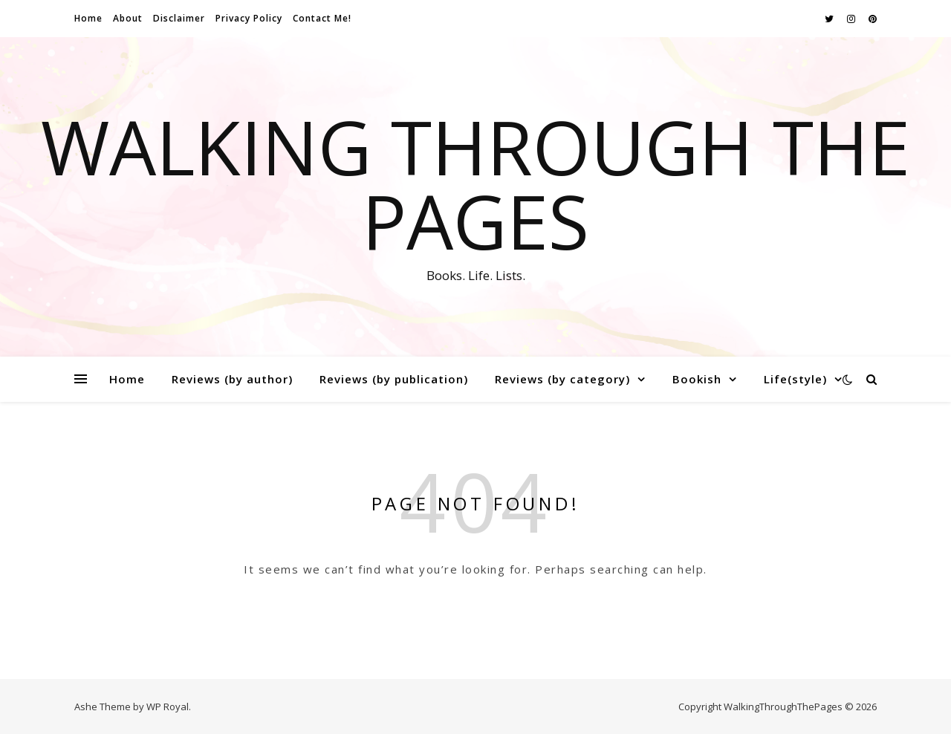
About (128, 18)
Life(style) (795, 378)
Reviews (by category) (562, 378)
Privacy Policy (248, 18)
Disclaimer (179, 18)
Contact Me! (322, 18)
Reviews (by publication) (393, 378)
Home (88, 18)
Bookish (696, 378)
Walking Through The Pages (475, 183)
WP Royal (167, 706)
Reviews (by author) (232, 378)
